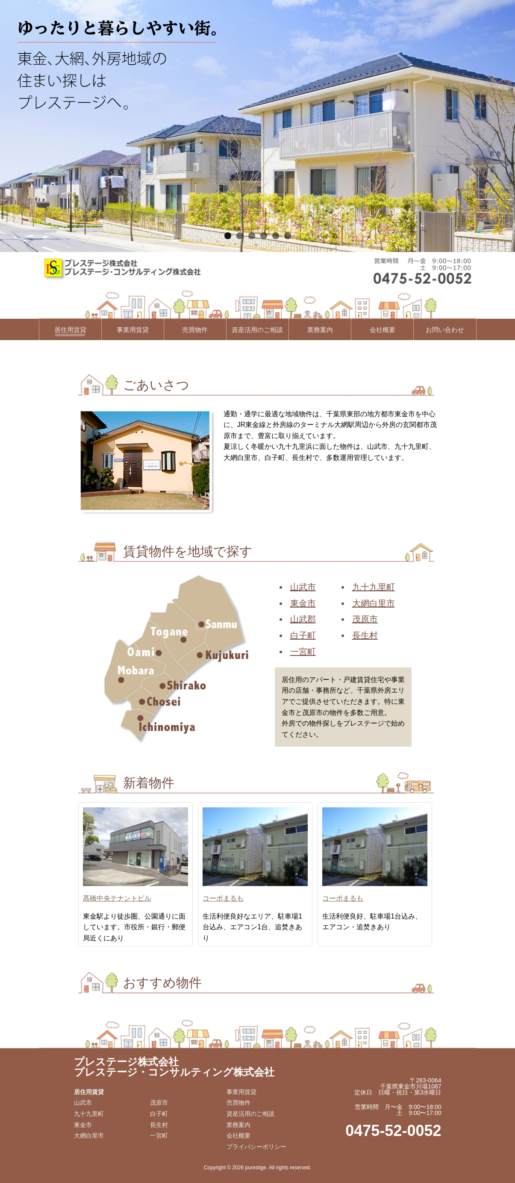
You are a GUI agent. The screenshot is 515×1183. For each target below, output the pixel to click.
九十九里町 (373, 587)
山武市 (303, 587)
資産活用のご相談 (257, 329)
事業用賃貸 (133, 329)
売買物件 (195, 329)
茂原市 (365, 619)
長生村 (365, 635)
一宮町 (303, 651)
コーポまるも (223, 898)
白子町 (303, 635)
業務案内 (320, 329)
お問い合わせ (445, 329)
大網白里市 (373, 603)
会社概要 (382, 329)
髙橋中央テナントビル (117, 898)
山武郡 (303, 619)
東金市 (303, 603)
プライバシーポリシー (256, 1146)
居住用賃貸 (70, 329)
